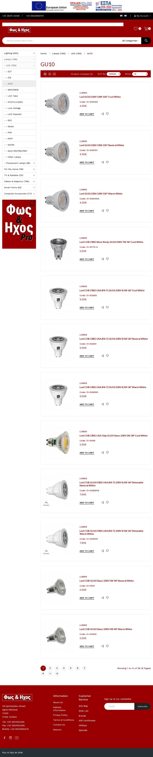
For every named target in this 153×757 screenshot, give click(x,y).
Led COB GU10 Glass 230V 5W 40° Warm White (106, 629)
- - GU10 (8, 83)
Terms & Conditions (63, 720)
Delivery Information (59, 708)
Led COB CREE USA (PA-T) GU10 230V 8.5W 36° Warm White (113, 387)
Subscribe (142, 706)
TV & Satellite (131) (20, 175)
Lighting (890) (20, 53)
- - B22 (8, 120)
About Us (58, 702)
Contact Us (59, 724)
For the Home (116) (20, 169)
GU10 (89, 53)
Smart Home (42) (20, 187)
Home (43, 53)
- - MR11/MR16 (11, 90)
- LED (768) (20, 65)
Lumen (83, 93)
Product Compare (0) (82, 74)
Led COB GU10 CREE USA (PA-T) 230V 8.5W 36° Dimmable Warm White (111, 532)
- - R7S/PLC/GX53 (13, 102)
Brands (82, 716)
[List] (54, 74)
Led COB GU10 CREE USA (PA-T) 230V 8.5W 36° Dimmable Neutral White (111, 484)
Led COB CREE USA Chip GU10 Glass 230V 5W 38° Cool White (113, 435)
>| (57, 673)
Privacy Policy (60, 715)
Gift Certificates (87, 720)
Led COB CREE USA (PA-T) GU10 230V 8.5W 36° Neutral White (114, 338)
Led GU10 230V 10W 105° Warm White (101, 193)
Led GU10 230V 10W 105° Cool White (100, 96)
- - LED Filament (13, 114)
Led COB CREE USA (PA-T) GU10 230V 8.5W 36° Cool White (112, 290)
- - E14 (7, 77)
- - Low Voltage (12, 108)
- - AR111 (8, 138)
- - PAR (8, 132)
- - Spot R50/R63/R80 (15, 151)
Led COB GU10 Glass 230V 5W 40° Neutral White (107, 580)
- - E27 (8, 71)
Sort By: (102, 74)
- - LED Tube (11, 96)
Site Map (83, 706)
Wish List (83, 711)
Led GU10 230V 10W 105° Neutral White (102, 145)
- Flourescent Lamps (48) (20, 163)
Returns (57, 729)
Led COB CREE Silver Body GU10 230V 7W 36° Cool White (111, 241)
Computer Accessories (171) (20, 194)
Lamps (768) (20, 59)
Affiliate (83, 725)
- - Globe (9, 126)
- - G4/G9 (9, 145)
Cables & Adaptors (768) (20, 181)
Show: (128, 74)
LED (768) (76, 53)
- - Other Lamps (12, 157)
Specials (83, 730)
